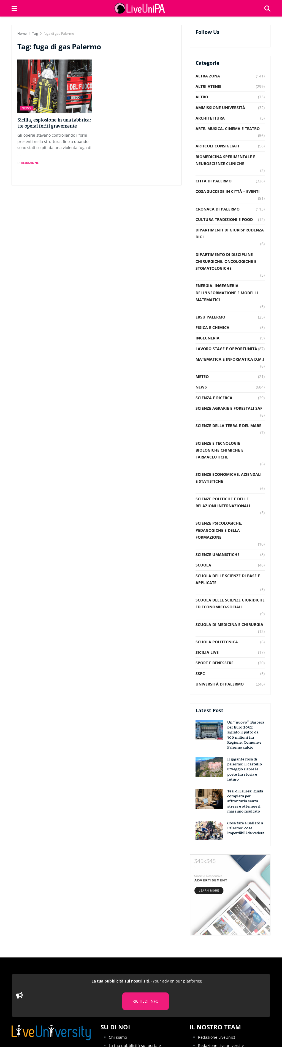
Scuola (203, 565)
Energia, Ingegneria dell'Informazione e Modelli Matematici (227, 292)
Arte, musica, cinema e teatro (228, 128)
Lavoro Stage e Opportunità (226, 348)
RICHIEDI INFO (145, 1001)
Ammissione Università (220, 107)
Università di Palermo (220, 684)
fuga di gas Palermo (59, 33)
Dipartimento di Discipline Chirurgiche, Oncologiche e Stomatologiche (226, 261)
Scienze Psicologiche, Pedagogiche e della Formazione (219, 529)
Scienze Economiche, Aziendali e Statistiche (229, 478)
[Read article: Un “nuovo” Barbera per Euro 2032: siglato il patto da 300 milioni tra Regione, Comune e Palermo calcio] (209, 730)
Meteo (202, 376)
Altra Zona (208, 76)
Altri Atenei (208, 86)
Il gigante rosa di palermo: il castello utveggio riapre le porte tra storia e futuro (244, 769)
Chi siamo (118, 1037)
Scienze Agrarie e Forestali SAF (229, 408)
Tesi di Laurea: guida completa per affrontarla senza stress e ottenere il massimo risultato (245, 801)
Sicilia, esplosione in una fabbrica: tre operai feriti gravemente (54, 123)
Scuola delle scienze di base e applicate (228, 579)
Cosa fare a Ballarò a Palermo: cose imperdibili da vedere (245, 828)
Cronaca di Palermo (218, 209)
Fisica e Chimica (212, 327)
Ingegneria (207, 338)
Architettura (210, 118)
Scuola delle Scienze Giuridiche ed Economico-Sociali (230, 603)
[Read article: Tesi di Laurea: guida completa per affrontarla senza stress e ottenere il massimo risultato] (209, 799)
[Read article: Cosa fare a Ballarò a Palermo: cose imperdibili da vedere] (209, 831)
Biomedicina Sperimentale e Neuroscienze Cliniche (225, 160)
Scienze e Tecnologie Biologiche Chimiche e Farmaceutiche (219, 450)
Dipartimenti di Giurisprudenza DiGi (230, 233)
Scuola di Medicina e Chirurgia (229, 624)
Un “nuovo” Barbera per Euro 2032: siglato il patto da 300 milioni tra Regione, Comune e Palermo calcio (245, 735)
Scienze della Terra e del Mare (228, 425)
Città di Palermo (214, 181)
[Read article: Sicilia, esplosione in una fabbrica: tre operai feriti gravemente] (54, 86)
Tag (35, 33)
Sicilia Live (207, 652)
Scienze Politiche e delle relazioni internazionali (223, 502)
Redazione (30, 163)
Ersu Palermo (210, 317)
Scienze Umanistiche (218, 554)
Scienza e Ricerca (214, 397)
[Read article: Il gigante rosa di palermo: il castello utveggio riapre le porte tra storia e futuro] (209, 767)
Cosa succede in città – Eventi (228, 191)
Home (22, 33)
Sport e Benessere (215, 662)
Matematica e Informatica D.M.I (230, 359)
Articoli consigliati (217, 146)
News (26, 108)
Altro (202, 96)
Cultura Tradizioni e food (224, 219)
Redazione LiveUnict (216, 1037)
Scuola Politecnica (217, 641)
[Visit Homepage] (140, 8)
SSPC (200, 673)
